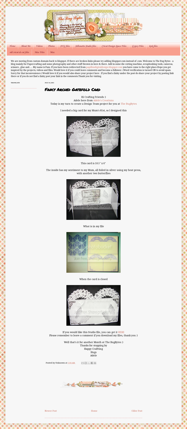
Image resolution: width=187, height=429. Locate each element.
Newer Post (51, 411)
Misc (52, 52)
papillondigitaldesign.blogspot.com (104, 67)
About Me (25, 46)
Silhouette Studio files (85, 46)
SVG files (65, 46)
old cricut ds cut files (19, 52)
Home (12, 46)
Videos (39, 46)
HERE (121, 332)
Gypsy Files (137, 46)
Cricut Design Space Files (114, 46)
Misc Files (39, 52)
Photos (51, 46)
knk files (153, 46)
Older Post (136, 411)
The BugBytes (129, 103)
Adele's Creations (103, 100)
